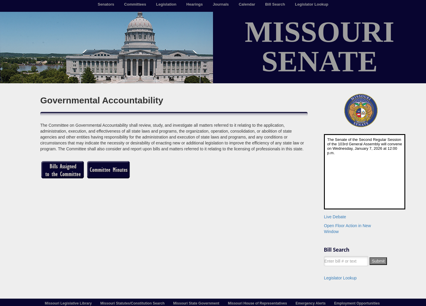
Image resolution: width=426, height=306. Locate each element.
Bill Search (275, 4)
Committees (135, 4)
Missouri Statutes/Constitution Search (132, 303)
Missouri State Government (196, 303)
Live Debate (335, 216)
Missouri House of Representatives (257, 303)
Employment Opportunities (357, 303)
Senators (106, 4)
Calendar (247, 4)
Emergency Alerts (311, 303)
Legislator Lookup (311, 4)
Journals (221, 4)
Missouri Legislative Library (68, 303)
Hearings (194, 4)
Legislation (166, 4)
